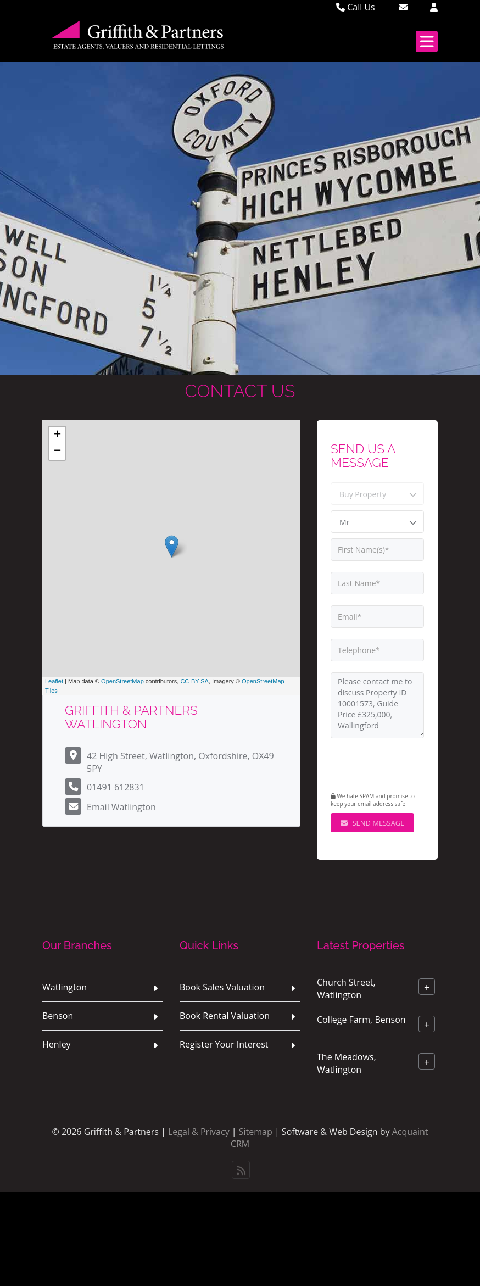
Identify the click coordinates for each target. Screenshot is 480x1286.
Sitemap (255, 1132)
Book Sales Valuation (222, 987)
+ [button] (57, 435)
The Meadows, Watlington (346, 1063)
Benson (57, 1016)
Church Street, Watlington (346, 988)
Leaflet (54, 681)
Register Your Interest (224, 1044)
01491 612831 (115, 787)
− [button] (57, 451)
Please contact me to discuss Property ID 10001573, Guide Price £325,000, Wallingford (377, 705)
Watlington (64, 987)
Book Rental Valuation (225, 1016)
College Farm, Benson (361, 1020)
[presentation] (397, 766)
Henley (56, 1044)
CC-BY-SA (194, 681)
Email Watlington (121, 807)
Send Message (372, 823)
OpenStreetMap (122, 681)
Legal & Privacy (199, 1132)
